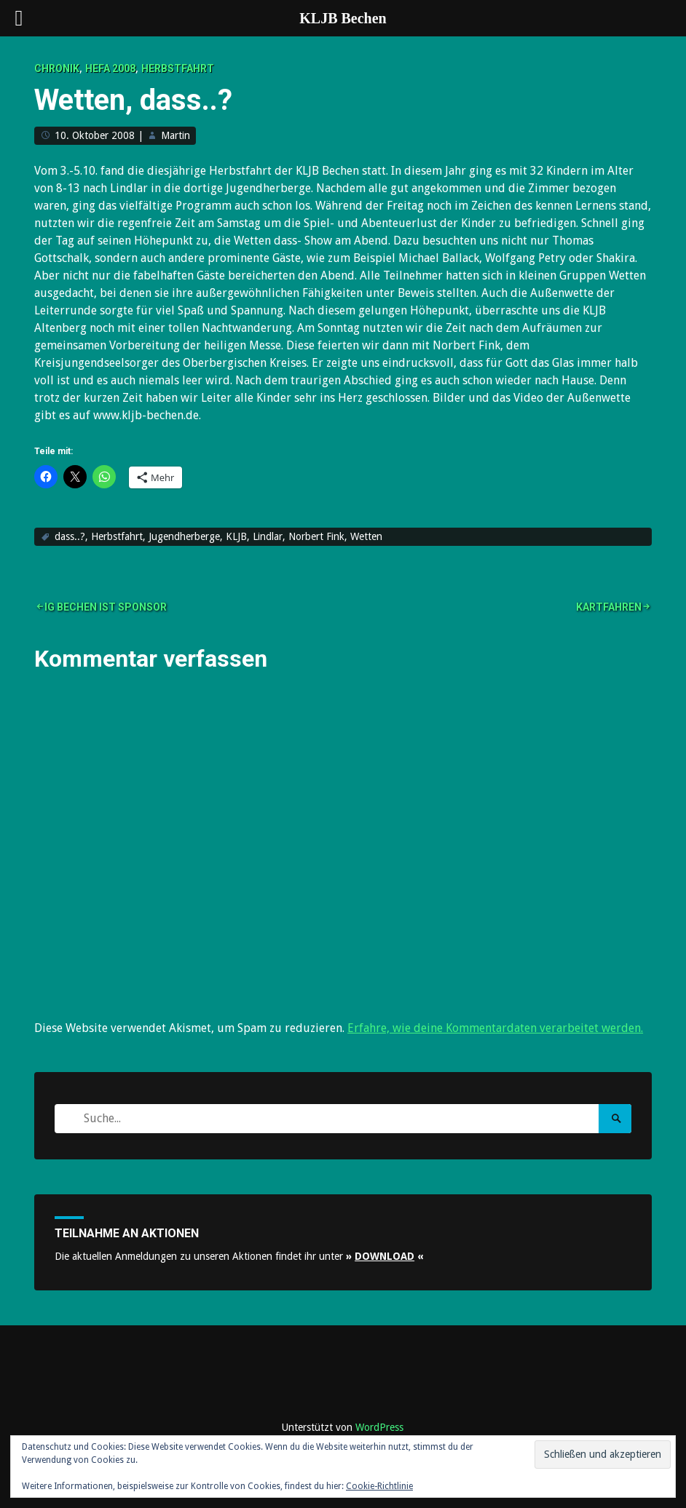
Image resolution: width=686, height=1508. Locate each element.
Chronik (56, 68)
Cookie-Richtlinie (379, 1486)
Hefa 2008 (110, 68)
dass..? (70, 536)
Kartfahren (609, 607)
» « (385, 1256)
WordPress (379, 1427)
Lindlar (268, 536)
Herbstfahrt (177, 68)
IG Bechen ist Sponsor (105, 607)
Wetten (366, 536)
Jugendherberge (184, 536)
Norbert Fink (316, 536)
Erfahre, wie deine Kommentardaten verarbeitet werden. (495, 1028)
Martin (175, 135)
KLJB (236, 536)
